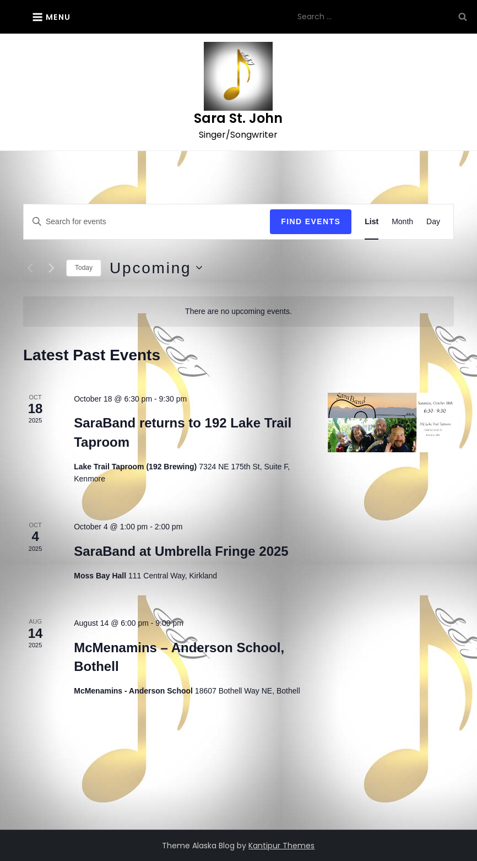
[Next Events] (51, 267)
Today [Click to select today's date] (84, 268)
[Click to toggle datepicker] (156, 268)
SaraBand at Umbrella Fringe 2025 (181, 551)
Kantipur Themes (281, 845)
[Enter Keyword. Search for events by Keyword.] (147, 221)
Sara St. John (238, 118)
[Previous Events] (29, 267)
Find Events (310, 221)
